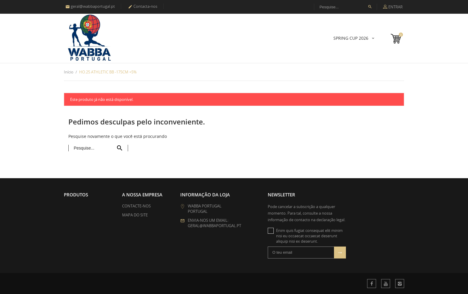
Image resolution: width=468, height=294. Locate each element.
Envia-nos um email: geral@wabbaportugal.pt (214, 223)
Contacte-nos (136, 206)
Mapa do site (135, 215)
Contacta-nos (142, 6)
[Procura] (345, 7)
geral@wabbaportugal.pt (90, 6)
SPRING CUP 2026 (351, 38)
